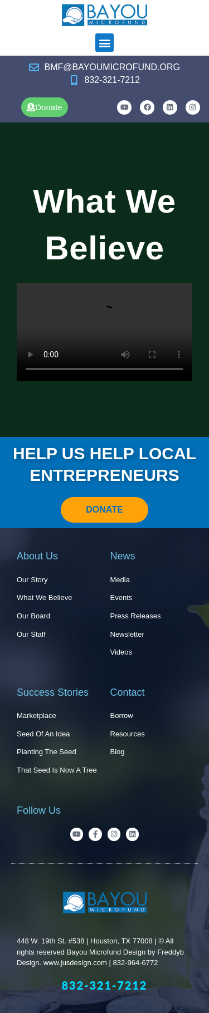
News (122, 556)
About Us (37, 556)
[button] (104, 42)
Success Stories (53, 692)
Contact (127, 692)
